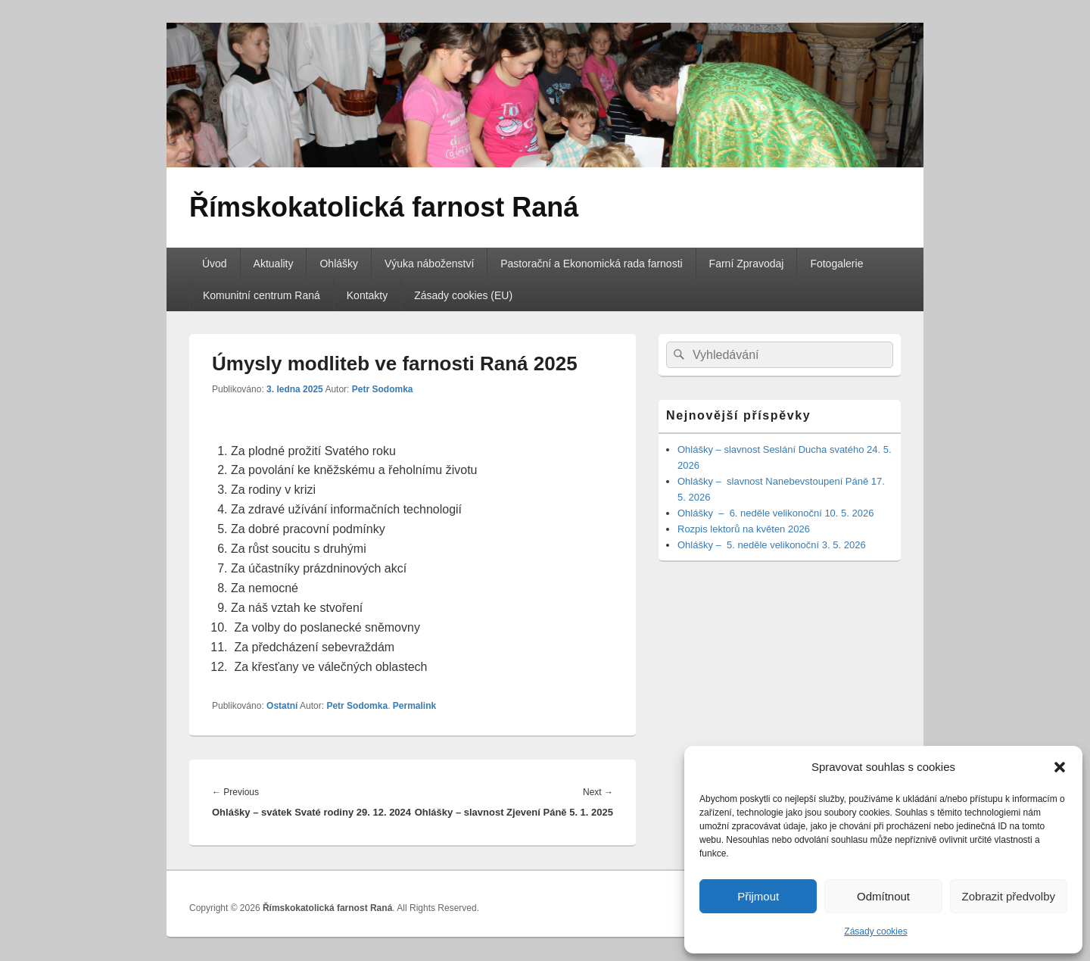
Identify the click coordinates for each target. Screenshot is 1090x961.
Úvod (214, 263)
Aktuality (274, 263)
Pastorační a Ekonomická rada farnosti (591, 263)
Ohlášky (338, 263)
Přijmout (758, 896)
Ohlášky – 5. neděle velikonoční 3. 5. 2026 (771, 545)
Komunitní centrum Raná (261, 295)
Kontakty (367, 295)
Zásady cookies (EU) (463, 295)
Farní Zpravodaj (746, 263)
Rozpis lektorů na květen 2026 (743, 529)
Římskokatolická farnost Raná (383, 207)
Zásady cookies (875, 931)
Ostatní (281, 705)
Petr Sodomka (382, 389)
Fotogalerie (836, 263)
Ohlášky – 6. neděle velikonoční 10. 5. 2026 (777, 513)
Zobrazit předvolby (1008, 896)
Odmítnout (883, 896)
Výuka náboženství (429, 263)
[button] (1059, 767)
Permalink (414, 705)
